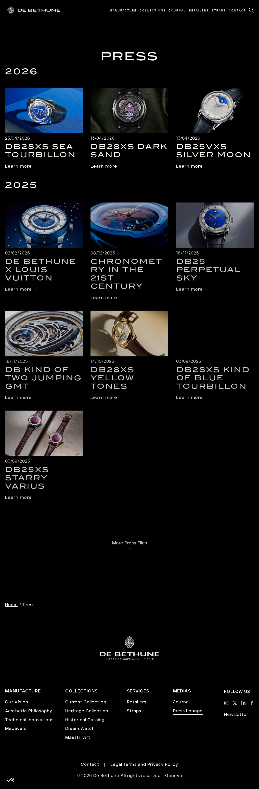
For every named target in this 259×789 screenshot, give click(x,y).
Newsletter (236, 715)
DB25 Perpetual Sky (208, 275)
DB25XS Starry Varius (27, 483)
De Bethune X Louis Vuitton (40, 275)
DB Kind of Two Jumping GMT (43, 383)
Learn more (18, 166)
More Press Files (129, 547)
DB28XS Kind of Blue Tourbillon (213, 383)
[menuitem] (123, 11)
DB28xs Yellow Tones (112, 383)
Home (11, 605)
